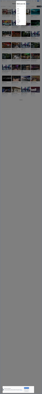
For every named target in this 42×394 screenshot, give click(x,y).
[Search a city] (21, 6)
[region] (18, 389)
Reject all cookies (26, 389)
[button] (2, 390)
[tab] (21, 8)
